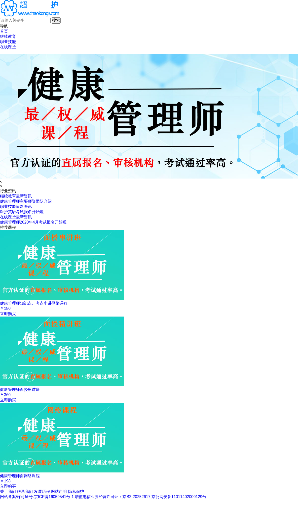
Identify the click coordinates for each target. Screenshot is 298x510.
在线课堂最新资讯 (16, 217)
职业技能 (8, 42)
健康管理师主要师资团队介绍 (26, 201)
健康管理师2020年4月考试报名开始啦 (33, 222)
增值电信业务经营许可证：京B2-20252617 (112, 497)
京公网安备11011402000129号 (178, 497)
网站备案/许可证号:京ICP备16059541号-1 (37, 497)
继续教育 (8, 36)
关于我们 (8, 491)
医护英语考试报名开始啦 (22, 212)
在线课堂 (8, 47)
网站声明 (59, 491)
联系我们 (25, 491)
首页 (4, 31)
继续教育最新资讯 (16, 196)
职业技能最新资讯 (16, 206)
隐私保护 (76, 491)
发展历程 (42, 491)
